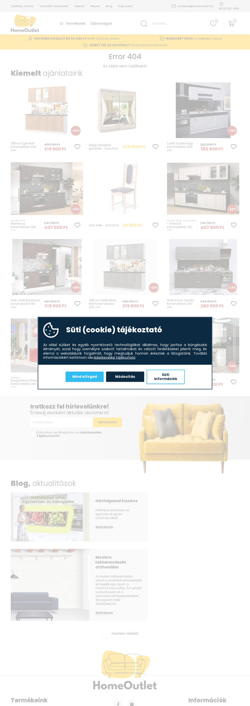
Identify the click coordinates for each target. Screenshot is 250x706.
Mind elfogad (84, 376)
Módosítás (125, 376)
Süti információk (165, 376)
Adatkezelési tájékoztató (114, 358)
